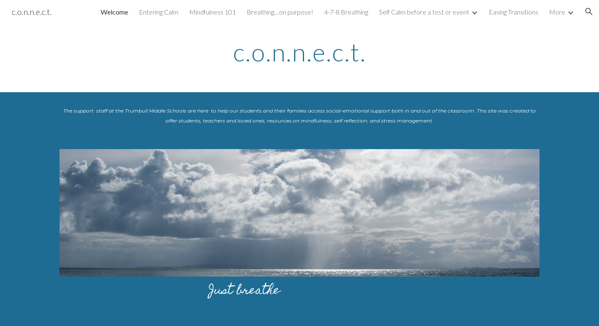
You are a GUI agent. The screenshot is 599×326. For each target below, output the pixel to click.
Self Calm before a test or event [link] (424, 12)
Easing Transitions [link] (513, 12)
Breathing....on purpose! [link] (280, 12)
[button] (589, 12)
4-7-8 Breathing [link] (346, 12)
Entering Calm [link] (158, 12)
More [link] (557, 12)
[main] (299, 52)
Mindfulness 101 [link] (212, 12)
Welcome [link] (114, 12)
